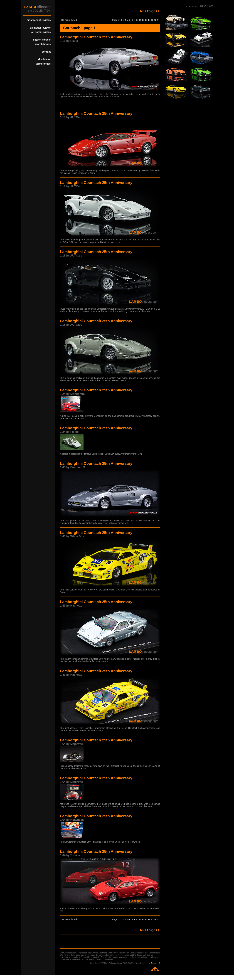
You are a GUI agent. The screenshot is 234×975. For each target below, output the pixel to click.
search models (42, 39)
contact (46, 51)
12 (143, 20)
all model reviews (40, 27)
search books (42, 44)
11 (140, 20)
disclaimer (44, 59)
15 (152, 20)
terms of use (43, 63)
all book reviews (41, 32)
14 (149, 20)
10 (137, 20)
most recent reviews (39, 20)
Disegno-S (155, 963)
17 (158, 20)
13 (146, 20)
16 (155, 20)
